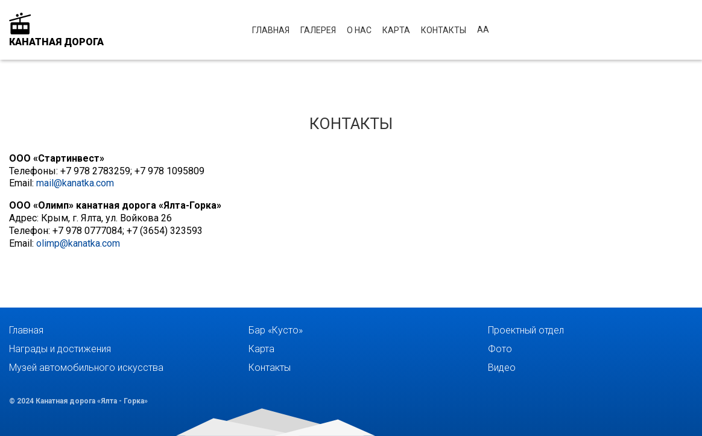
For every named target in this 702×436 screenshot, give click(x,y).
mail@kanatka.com (75, 183)
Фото (500, 349)
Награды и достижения (60, 349)
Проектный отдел (526, 330)
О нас (359, 30)
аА (483, 29)
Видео (502, 367)
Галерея (318, 30)
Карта (396, 30)
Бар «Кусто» (275, 330)
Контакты (443, 30)
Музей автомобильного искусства (86, 367)
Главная (270, 30)
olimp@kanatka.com (78, 243)
